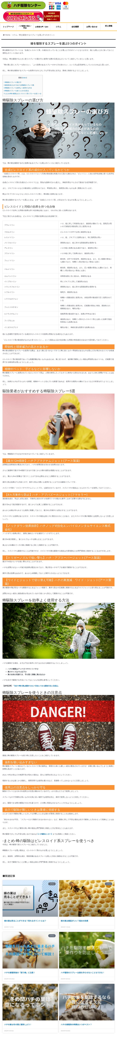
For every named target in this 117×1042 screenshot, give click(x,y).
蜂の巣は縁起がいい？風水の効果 (74, 920)
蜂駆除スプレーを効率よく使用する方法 (19, 88)
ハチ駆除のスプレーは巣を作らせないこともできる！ (83, 972)
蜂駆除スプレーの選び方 (13, 82)
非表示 (26, 78)
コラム (14, 35)
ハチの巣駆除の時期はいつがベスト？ (76, 1024)
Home (6, 35)
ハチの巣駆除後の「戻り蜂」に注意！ (19, 972)
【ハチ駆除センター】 (45, 834)
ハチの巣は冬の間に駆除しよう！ (18, 1024)
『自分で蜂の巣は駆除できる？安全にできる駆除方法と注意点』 (37, 686)
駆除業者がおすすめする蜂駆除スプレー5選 (20, 85)
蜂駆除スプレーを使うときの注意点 (17, 91)
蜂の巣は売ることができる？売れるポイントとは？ (25, 920)
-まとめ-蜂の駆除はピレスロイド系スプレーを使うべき (24, 93)
